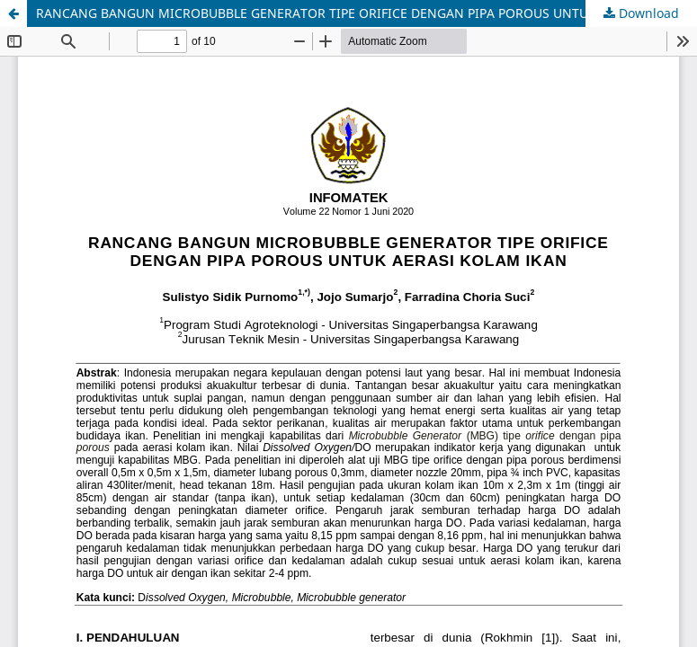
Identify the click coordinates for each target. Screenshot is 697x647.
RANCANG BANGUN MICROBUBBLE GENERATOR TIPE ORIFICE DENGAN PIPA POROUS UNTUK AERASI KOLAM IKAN (366, 13)
